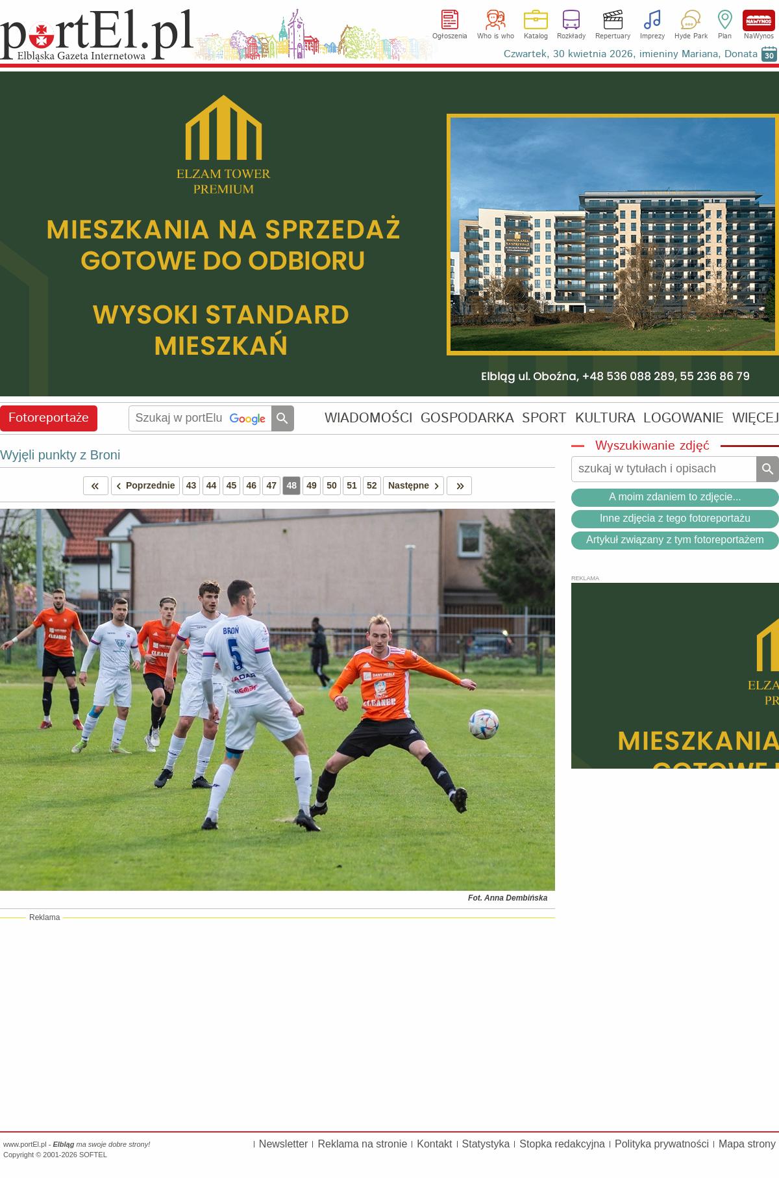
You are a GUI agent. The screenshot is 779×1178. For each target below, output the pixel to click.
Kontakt (434, 1143)
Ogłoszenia (449, 36)
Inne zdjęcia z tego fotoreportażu (675, 518)
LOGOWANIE (683, 418)
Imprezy (652, 36)
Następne (415, 485)
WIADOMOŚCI (368, 418)
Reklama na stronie (362, 1143)
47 (271, 485)
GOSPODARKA (467, 418)
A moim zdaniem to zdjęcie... (675, 496)
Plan (725, 36)
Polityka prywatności (662, 1143)
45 (232, 485)
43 (191, 485)
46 (252, 485)
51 (352, 485)
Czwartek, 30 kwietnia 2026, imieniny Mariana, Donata (631, 54)
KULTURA (605, 418)
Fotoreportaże (48, 418)
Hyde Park (691, 36)
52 (372, 485)
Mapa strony (747, 1143)
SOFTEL (93, 1155)
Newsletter (283, 1143)
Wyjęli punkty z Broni (60, 455)
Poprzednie (143, 485)
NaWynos (759, 20)
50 (332, 485)
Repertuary (612, 36)
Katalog (536, 36)
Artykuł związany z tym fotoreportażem (675, 539)
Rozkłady (571, 36)
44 (211, 485)
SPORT (544, 418)
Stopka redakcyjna (562, 1143)
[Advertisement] (277, 1024)
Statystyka (486, 1143)
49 (311, 485)
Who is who (495, 36)
